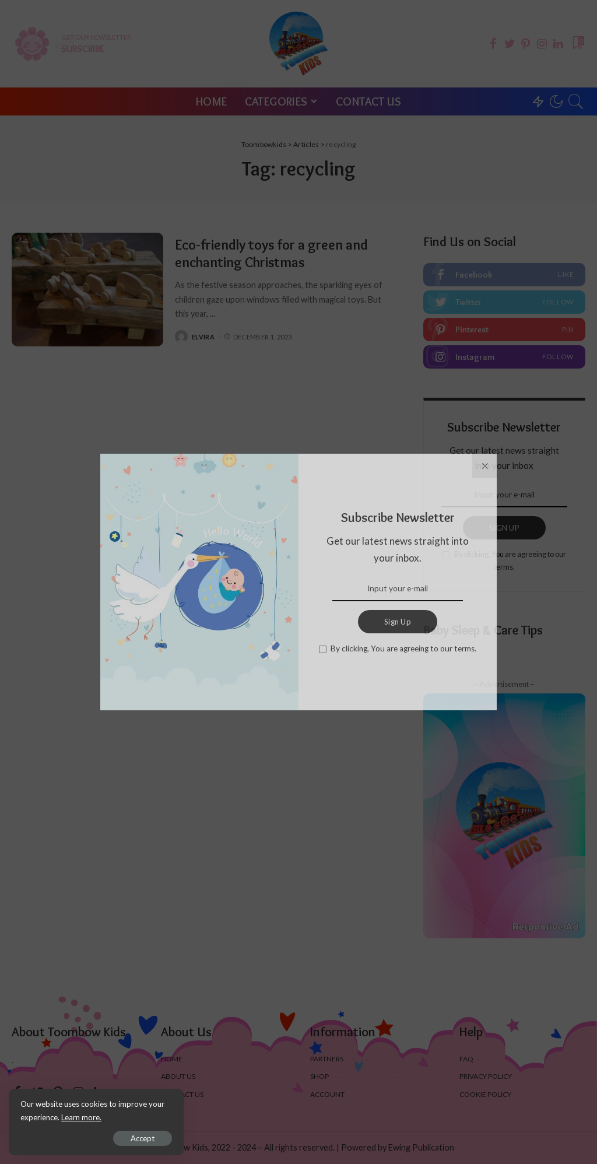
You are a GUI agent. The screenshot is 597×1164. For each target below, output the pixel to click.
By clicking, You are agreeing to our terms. (510, 560)
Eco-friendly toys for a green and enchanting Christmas (271, 253)
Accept (142, 1138)
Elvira (203, 337)
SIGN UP (504, 527)
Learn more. (81, 1117)
